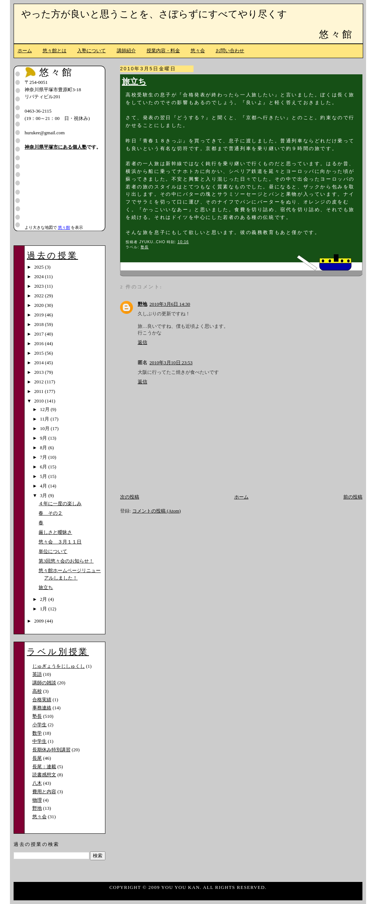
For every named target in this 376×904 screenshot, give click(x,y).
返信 (142, 342)
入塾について (91, 50)
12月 (45, 409)
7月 (44, 457)
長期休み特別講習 (51, 749)
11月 (45, 419)
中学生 (39, 741)
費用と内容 (44, 791)
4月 (44, 486)
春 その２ (50, 513)
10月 (45, 428)
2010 (39, 401)
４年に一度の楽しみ (60, 503)
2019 (39, 315)
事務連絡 (41, 707)
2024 (39, 276)
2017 (39, 334)
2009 (39, 621)
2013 (39, 372)
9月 (44, 438)
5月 (44, 476)
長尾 (37, 758)
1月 (44, 608)
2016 (39, 343)
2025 (39, 267)
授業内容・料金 (163, 50)
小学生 (39, 724)
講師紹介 (126, 50)
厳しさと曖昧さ (55, 532)
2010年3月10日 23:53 (170, 362)
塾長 (145, 247)
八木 (37, 783)
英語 (37, 674)
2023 (39, 286)
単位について (53, 551)
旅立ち (134, 81)
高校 (37, 691)
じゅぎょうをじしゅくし (58, 666)
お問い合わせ (230, 50)
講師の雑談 (44, 682)
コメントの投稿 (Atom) (156, 511)
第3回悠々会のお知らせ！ (66, 561)
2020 (39, 305)
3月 (44, 495)
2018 (39, 324)
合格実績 (41, 699)
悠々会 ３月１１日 (60, 542)
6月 (44, 466)
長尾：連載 (44, 766)
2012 (39, 381)
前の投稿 (352, 497)
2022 (39, 295)
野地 (142, 304)
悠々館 (336, 34)
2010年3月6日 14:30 (169, 304)
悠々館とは (54, 50)
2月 (44, 599)
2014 (39, 362)
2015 (39, 353)
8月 (44, 447)
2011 (39, 391)
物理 (37, 800)
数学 (37, 733)
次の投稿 (129, 497)
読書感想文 (44, 774)
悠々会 (198, 50)
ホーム (25, 50)
